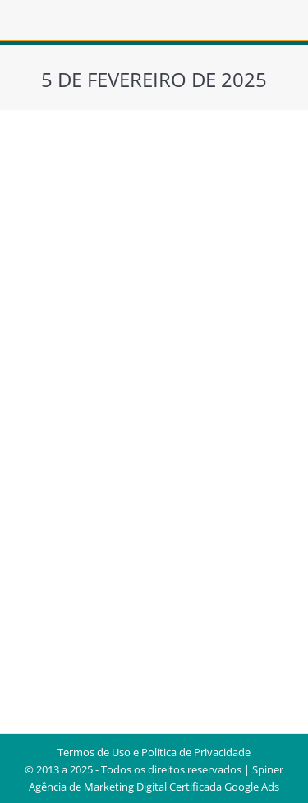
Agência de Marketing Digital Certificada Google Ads (154, 786)
